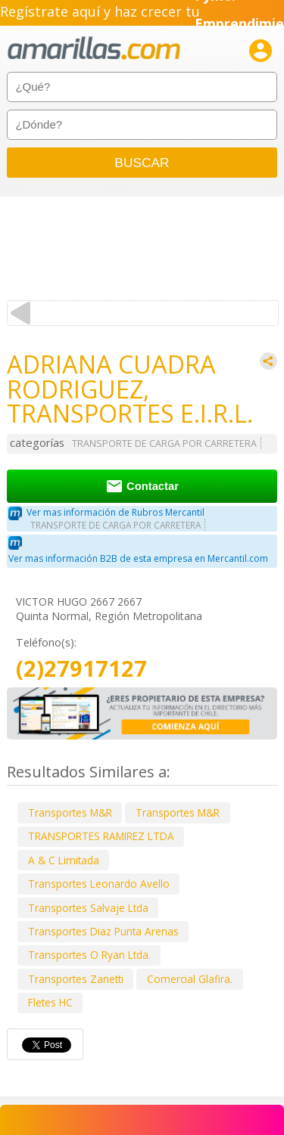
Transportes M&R (70, 812)
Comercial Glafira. (190, 979)
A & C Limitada (63, 860)
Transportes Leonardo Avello (99, 883)
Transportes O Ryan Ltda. (89, 954)
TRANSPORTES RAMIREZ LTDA (101, 836)
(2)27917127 (81, 669)
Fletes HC (50, 1002)
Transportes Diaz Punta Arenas (103, 931)
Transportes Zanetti (75, 979)
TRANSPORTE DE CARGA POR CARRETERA (164, 443)
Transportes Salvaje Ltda (88, 908)
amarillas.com (94, 49)
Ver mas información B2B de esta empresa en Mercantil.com (138, 558)
